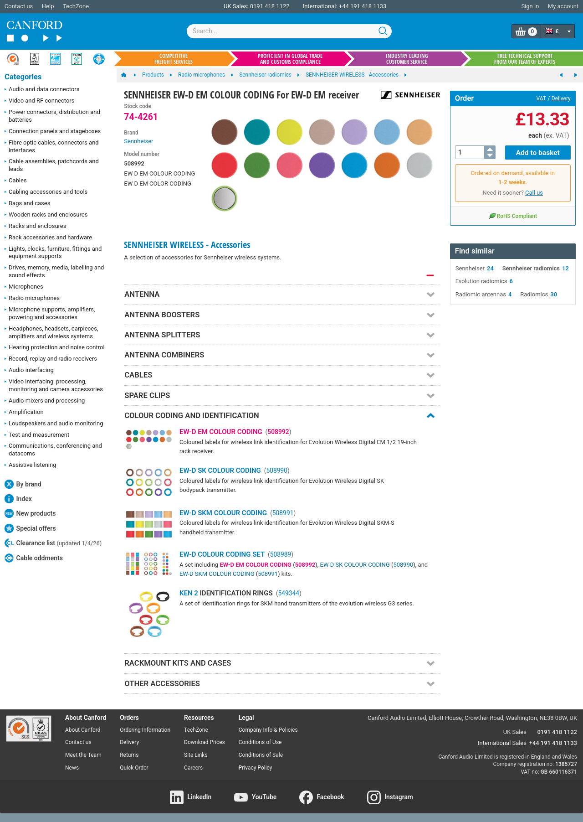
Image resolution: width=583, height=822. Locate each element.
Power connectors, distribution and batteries (52, 116)
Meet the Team (83, 755)
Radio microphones (32, 299)
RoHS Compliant (513, 215)
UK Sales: (236, 6)
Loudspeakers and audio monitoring (54, 424)
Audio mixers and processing (45, 401)
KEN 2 (188, 593)
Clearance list (53, 543)
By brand (23, 484)
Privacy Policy (255, 768)
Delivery (561, 98)
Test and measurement (37, 435)
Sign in (530, 6)
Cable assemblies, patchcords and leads (52, 165)
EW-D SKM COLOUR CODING (223, 513)
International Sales (502, 742)
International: (320, 6)
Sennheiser (138, 141)
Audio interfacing (29, 371)
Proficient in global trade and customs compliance (290, 59)
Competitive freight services (173, 59)
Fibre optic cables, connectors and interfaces (52, 146)
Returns (129, 755)
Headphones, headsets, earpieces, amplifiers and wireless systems (51, 332)
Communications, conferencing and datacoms (53, 449)
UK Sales (515, 732)
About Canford (83, 730)
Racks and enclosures (35, 226)
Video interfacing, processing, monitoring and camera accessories (54, 385)
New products (30, 513)
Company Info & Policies (268, 730)
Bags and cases (27, 204)
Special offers (30, 528)
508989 (281, 554)
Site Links (196, 755)
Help (48, 6)
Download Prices (204, 742)
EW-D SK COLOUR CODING (220, 470)
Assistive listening (30, 465)
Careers (193, 768)
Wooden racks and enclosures (46, 215)
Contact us (19, 6)
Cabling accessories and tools (46, 192)
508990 (276, 470)
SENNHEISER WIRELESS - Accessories (187, 244)
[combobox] (289, 31)
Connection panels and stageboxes (53, 132)
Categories (23, 76)
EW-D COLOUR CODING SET (222, 554)
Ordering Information (145, 730)
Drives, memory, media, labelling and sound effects (54, 271)
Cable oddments (34, 558)
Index (18, 498)
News (72, 768)
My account (563, 6)
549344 (288, 593)
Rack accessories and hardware (48, 238)
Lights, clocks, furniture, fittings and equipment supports (53, 252)
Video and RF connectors (39, 101)
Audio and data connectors (42, 90)
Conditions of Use (260, 742)
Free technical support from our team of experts (524, 59)
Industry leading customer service (407, 59)
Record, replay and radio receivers (51, 359)
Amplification (24, 412)
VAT (541, 98)
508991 (283, 513)
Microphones (24, 287)
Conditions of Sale (261, 755)
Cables (16, 181)
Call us (534, 192)
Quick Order (134, 768)
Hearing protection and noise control (55, 348)
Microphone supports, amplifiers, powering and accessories (50, 313)
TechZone (76, 6)
